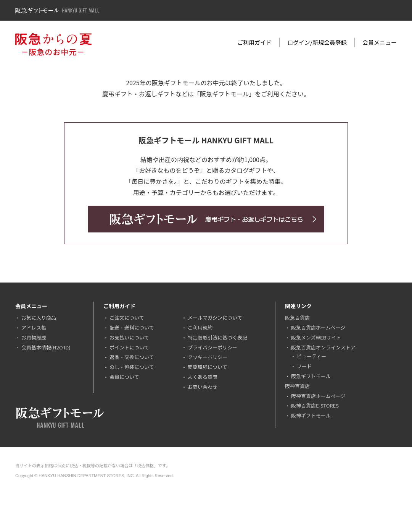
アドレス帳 (33, 327)
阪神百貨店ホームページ (318, 396)
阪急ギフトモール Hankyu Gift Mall (57, 10)
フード (304, 366)
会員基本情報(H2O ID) (46, 347)
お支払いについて (129, 337)
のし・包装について (131, 366)
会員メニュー (379, 42)
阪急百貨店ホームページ (318, 327)
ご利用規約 (200, 327)
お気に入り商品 (38, 317)
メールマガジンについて (215, 317)
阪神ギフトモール (311, 415)
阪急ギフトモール (311, 376)
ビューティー (311, 356)
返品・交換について (131, 357)
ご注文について (126, 317)
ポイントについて (129, 347)
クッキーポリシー (207, 357)
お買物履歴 (33, 337)
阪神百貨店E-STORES (315, 405)
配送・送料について (131, 327)
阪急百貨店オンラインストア (323, 347)
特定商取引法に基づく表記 (217, 337)
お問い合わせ (202, 386)
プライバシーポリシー (212, 347)
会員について (124, 376)
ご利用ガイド (254, 42)
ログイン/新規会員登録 (317, 42)
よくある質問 (202, 376)
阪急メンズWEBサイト (316, 337)
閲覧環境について (207, 366)
